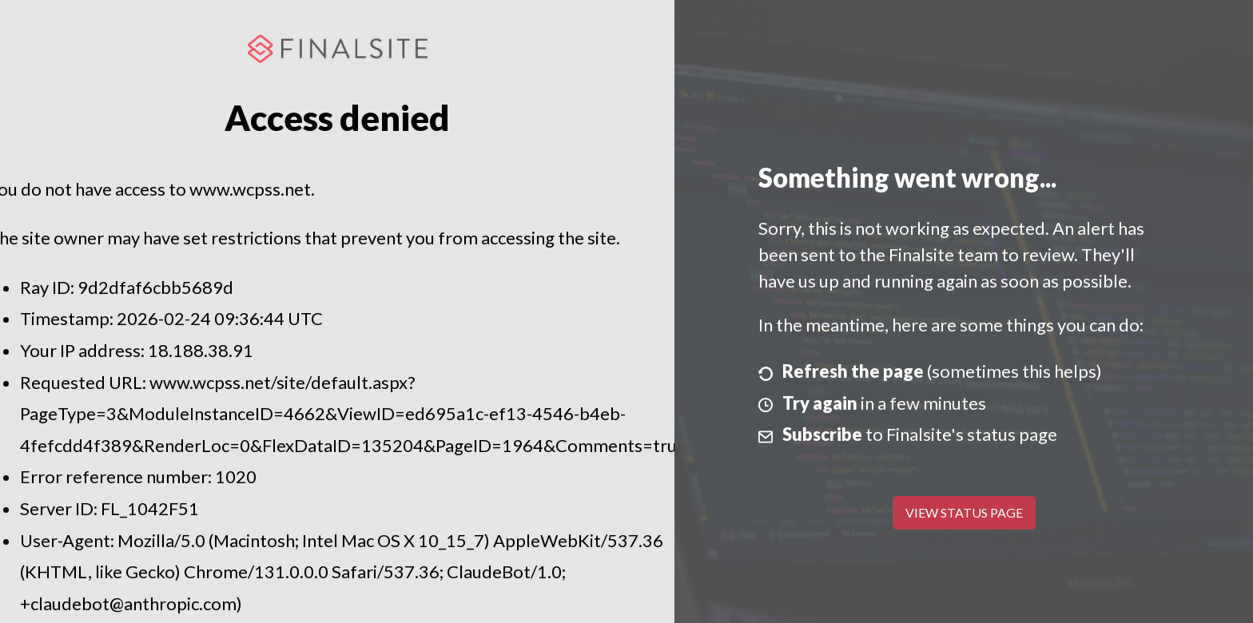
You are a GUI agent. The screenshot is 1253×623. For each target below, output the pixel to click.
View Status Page (964, 512)
